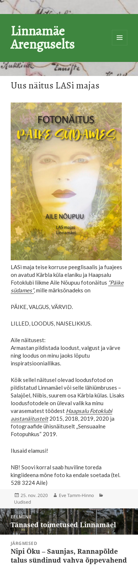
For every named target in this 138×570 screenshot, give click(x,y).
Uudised (22, 502)
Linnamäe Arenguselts (43, 37)
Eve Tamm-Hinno (76, 495)
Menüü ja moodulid (119, 37)
